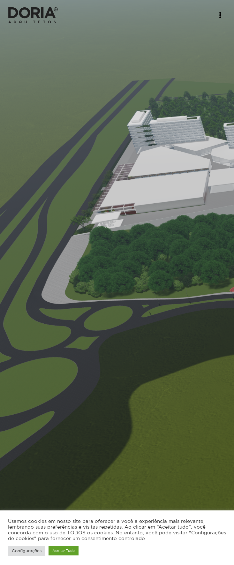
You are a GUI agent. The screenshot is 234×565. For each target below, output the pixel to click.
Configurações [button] (27, 550)
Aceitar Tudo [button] (63, 551)
